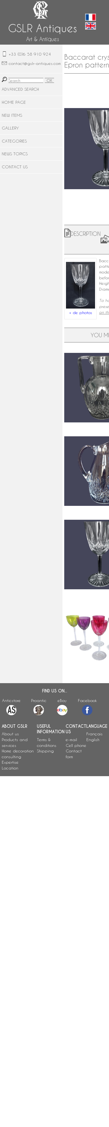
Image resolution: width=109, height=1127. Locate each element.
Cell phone (76, 745)
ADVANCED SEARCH (20, 89)
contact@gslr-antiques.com (35, 63)
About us (10, 733)
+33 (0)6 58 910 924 (30, 54)
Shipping (45, 750)
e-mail (71, 739)
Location (10, 767)
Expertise (10, 762)
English (92, 739)
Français (94, 733)
